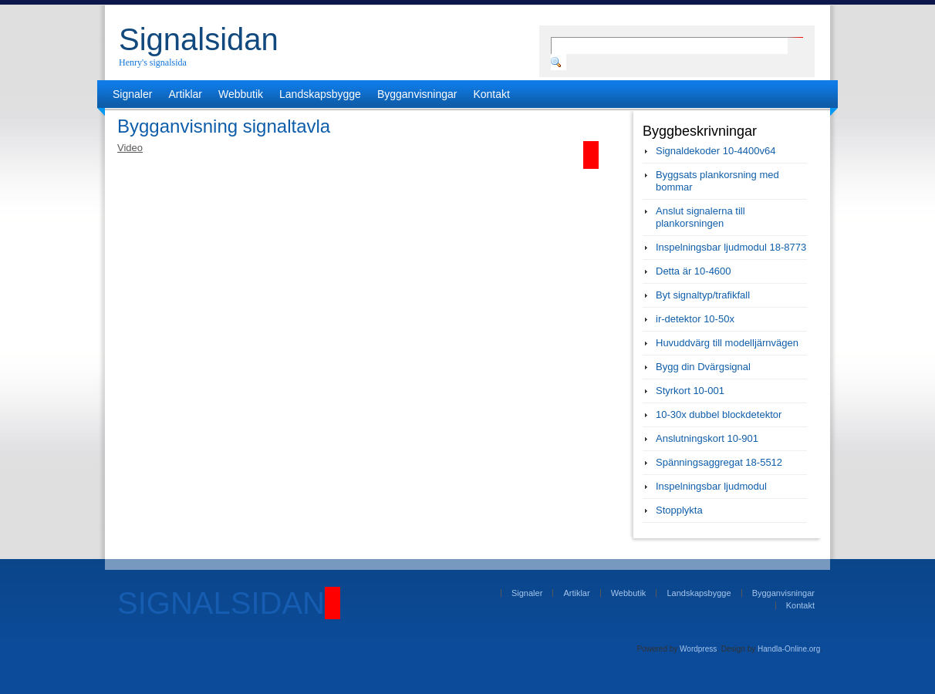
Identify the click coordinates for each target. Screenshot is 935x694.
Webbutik (240, 94)
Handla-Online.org (789, 649)
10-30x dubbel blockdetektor (718, 414)
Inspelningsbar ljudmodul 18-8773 (731, 247)
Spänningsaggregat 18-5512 (719, 462)
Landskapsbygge (320, 94)
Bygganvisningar (417, 94)
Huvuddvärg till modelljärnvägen (727, 343)
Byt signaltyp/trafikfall (703, 295)
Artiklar (185, 94)
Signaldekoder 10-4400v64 (715, 151)
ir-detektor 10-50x (695, 319)
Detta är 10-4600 (693, 271)
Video (130, 147)
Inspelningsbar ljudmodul (711, 486)
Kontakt (491, 94)
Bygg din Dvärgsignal (703, 366)
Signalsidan (198, 39)
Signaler (132, 94)
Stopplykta (679, 510)
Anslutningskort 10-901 (707, 438)
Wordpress (698, 649)
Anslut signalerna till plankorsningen (700, 217)
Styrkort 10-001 (690, 390)
